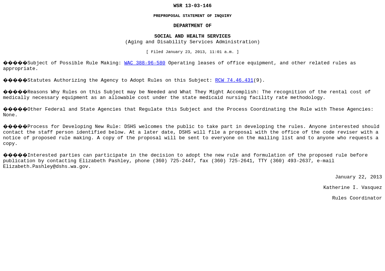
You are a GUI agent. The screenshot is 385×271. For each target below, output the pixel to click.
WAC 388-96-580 (144, 63)
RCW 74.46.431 (234, 80)
